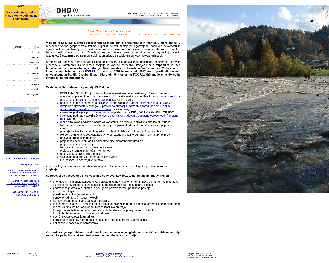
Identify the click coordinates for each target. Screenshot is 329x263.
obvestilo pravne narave (124, 256)
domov (100, 254)
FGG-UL (90, 71)
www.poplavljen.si (30, 164)
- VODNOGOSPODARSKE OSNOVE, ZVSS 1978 (25, 193)
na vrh (109, 254)
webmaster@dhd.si (206, 255)
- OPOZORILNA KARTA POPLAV (22, 158)
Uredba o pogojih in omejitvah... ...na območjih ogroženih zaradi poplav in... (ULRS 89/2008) (23, 173)
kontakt (118, 254)
